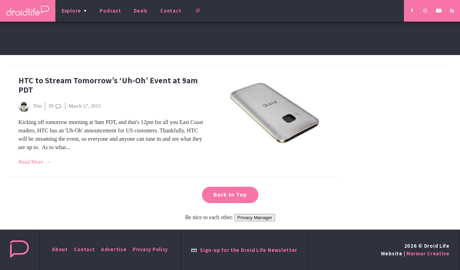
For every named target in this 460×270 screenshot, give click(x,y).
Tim (30, 106)
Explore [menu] (71, 10)
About (60, 249)
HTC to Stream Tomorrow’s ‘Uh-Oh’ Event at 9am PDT (108, 85)
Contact (170, 10)
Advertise (114, 249)
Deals (141, 10)
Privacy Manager (254, 217)
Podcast (110, 10)
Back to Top (230, 194)
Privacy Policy (150, 249)
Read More (31, 162)
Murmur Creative (428, 253)
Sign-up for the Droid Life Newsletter (244, 250)
